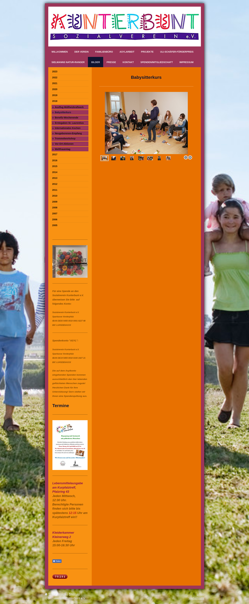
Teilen (57, 561)
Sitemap (74, 594)
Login (200, 594)
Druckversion (56, 594)
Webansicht (196, 598)
